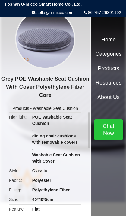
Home (108, 40)
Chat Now (108, 129)
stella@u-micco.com (54, 12)
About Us (108, 97)
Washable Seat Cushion (55, 108)
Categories (108, 54)
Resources (108, 83)
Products (20, 108)
